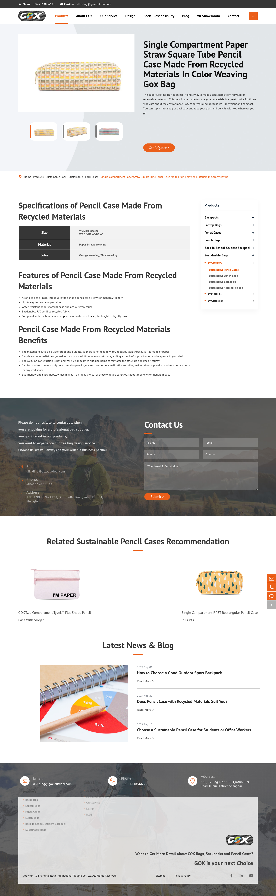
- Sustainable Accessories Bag (225, 287)
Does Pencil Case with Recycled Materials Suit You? (182, 701)
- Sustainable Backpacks (221, 281)
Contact (233, 16)
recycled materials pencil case (77, 316)
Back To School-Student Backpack (227, 248)
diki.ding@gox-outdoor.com (94, 4)
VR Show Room (208, 16)
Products (61, 16)
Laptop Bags (213, 225)
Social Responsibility (158, 16)
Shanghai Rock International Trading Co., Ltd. (65, 875)
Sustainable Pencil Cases (83, 177)
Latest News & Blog (138, 645)
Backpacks (212, 217)
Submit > (157, 496)
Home (27, 177)
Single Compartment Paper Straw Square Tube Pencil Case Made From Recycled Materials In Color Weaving (164, 177)
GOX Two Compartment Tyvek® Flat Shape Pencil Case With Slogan (54, 616)
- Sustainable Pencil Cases (223, 269)
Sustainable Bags (56, 177)
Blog (185, 16)
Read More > (145, 681)
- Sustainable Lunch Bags (222, 275)
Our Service (109, 16)
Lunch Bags (212, 240)
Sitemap (160, 875)
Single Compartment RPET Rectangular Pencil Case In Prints (219, 616)
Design (130, 16)
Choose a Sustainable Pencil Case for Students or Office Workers (194, 730)
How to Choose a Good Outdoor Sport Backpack (179, 673)
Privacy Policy (182, 875)
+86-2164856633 (44, 4)
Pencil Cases (213, 233)
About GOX (84, 16)
